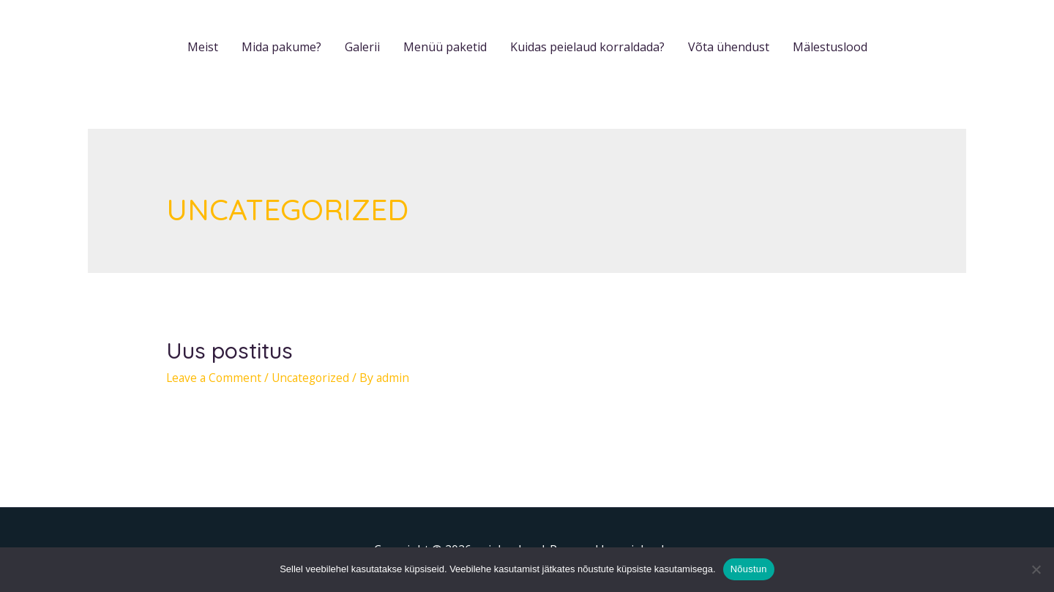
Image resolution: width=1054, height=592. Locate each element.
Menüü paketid (445, 47)
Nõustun (748, 568)
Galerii (362, 47)
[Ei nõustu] (1035, 569)
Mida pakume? (281, 47)
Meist (202, 47)
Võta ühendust (728, 47)
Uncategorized (314, 378)
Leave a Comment (215, 378)
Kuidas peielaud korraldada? (587, 47)
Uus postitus (229, 350)
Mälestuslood (830, 47)
